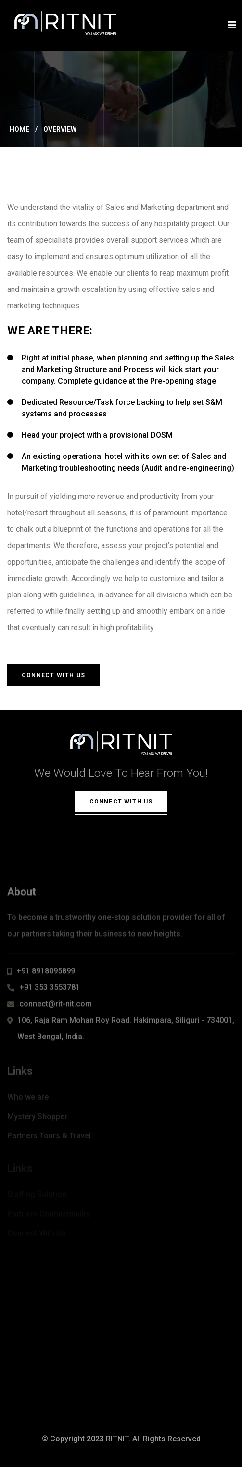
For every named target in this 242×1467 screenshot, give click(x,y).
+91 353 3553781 (49, 989)
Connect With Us (53, 675)
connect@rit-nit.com (55, 1005)
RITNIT (117, 1438)
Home (19, 129)
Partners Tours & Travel (49, 1137)
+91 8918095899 (45, 973)
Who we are (28, 1098)
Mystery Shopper (37, 1117)
